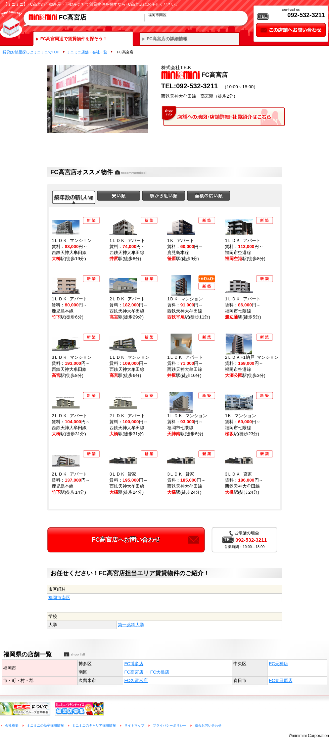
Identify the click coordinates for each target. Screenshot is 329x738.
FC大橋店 (160, 672)
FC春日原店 (280, 680)
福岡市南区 (59, 597)
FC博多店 (133, 663)
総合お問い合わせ (208, 725)
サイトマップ (134, 725)
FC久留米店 (136, 680)
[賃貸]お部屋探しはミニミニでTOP (30, 52)
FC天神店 (278, 663)
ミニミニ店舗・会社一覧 (86, 52)
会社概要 (11, 725)
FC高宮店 (133, 672)
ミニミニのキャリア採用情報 (94, 725)
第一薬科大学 (131, 624)
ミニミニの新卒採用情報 (45, 725)
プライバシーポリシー (169, 725)
